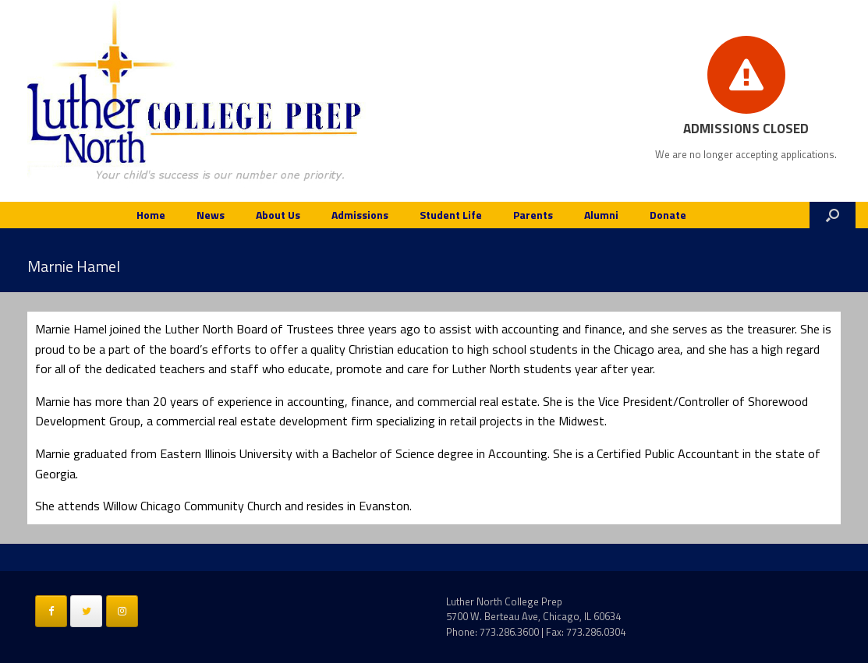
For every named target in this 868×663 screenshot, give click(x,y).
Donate (668, 214)
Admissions (359, 214)
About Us (278, 214)
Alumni (601, 214)
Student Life (451, 214)
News (211, 214)
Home (150, 214)
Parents (533, 214)
